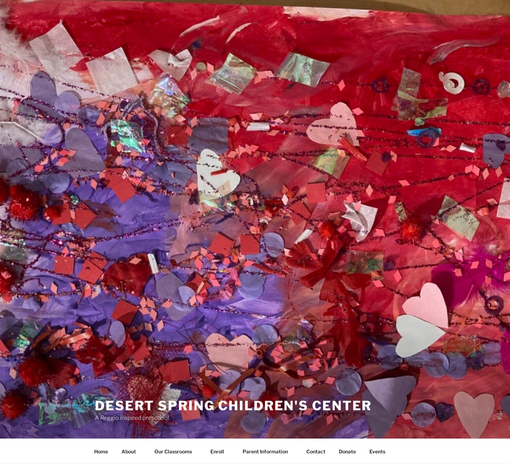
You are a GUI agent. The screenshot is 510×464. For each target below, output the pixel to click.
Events (377, 451)
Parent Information (269, 451)
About (132, 451)
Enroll (220, 451)
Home (101, 451)
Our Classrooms (176, 451)
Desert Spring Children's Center (233, 405)
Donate (347, 451)
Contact (315, 451)
